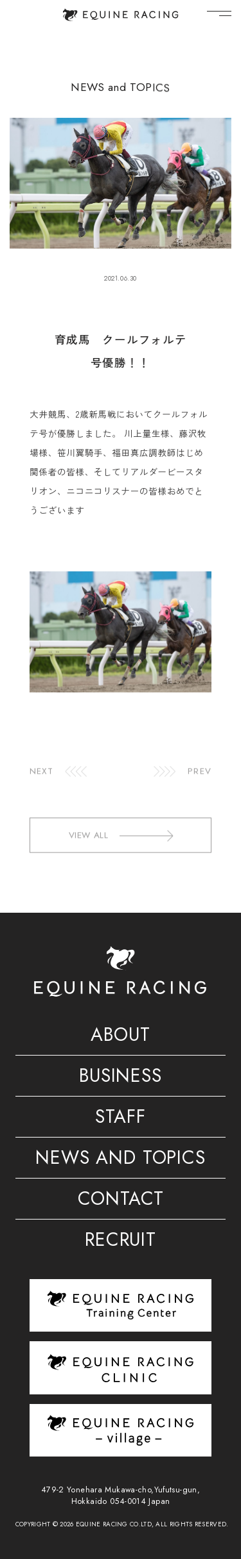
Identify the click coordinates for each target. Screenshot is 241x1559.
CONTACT (121, 1201)
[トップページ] (120, 14)
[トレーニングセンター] (120, 1305)
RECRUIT (120, 1242)
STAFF (120, 1119)
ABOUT (120, 1037)
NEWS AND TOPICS (120, 1160)
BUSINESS (120, 1078)
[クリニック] (120, 1367)
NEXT (41, 783)
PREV (199, 783)
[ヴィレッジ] (120, 1430)
